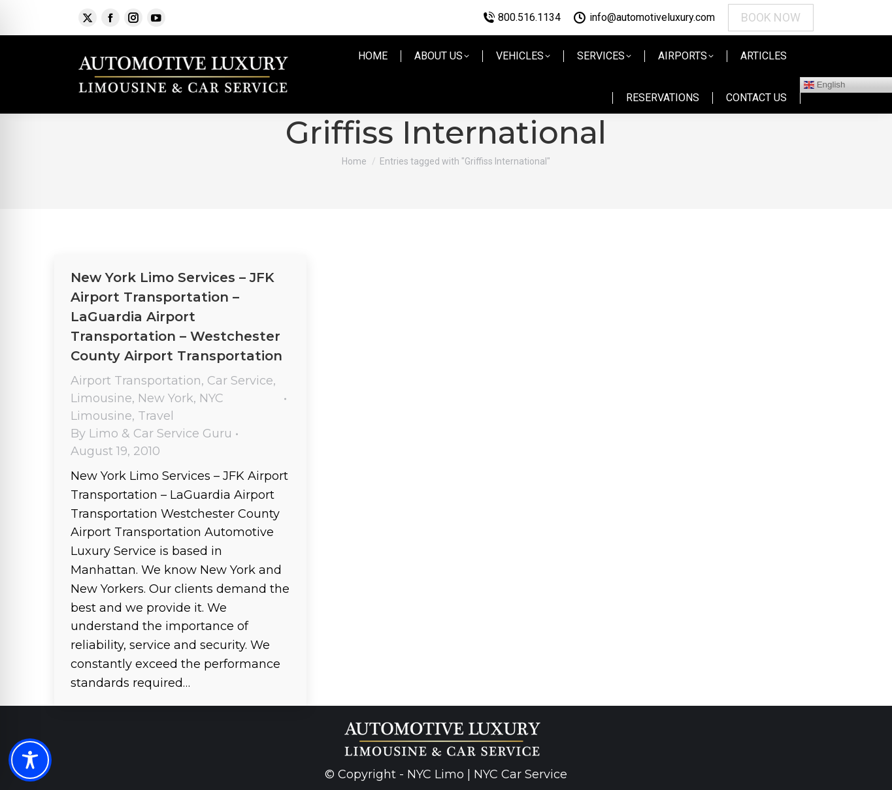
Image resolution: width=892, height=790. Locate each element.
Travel (156, 416)
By (151, 433)
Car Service (240, 380)
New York (165, 398)
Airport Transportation (136, 380)
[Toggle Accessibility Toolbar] (30, 760)
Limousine (101, 398)
